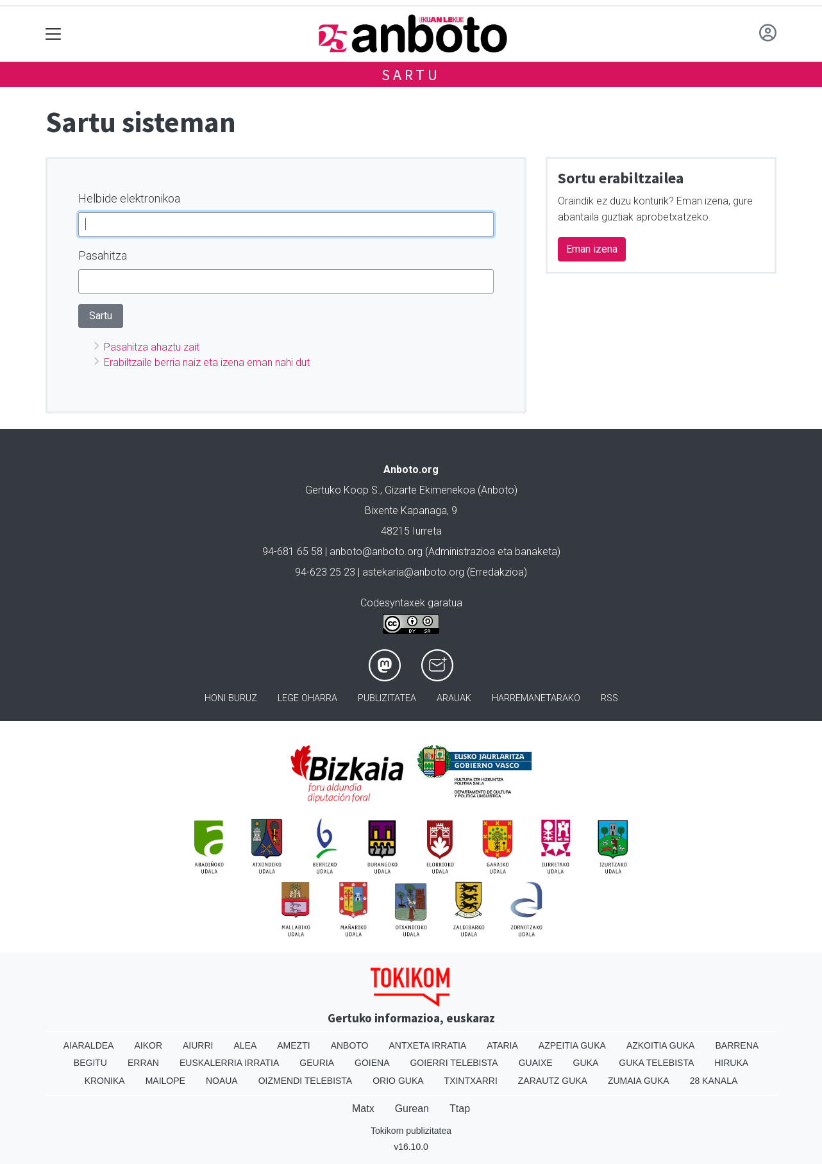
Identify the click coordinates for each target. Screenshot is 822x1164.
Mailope (165, 1081)
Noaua (222, 1081)
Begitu (90, 1063)
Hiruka (731, 1063)
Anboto (350, 1045)
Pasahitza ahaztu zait (151, 347)
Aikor (148, 1045)
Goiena (372, 1063)
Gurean (412, 1108)
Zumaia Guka (638, 1081)
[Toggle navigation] (53, 33)
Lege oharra (307, 698)
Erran (143, 1063)
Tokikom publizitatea (411, 1131)
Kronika (105, 1081)
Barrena (737, 1045)
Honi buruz (231, 698)
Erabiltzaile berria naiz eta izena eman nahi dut (207, 362)
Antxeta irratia (428, 1045)
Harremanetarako (536, 698)
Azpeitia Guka (572, 1045)
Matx (363, 1108)
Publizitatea (387, 698)
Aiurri (198, 1045)
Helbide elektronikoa (129, 198)
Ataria (502, 1045)
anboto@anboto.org (376, 551)
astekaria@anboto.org (413, 572)
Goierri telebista (454, 1063)
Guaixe (536, 1063)
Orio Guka (398, 1081)
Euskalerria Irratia (229, 1063)
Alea (244, 1045)
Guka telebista (656, 1063)
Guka (586, 1063)
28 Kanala (714, 1081)
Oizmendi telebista (305, 1081)
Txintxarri (471, 1081)
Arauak (454, 698)
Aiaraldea (88, 1045)
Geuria (316, 1063)
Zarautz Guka (552, 1081)
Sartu (411, 75)
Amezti (293, 1045)
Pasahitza (102, 255)
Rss (609, 698)
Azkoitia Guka (660, 1045)
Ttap (459, 1108)
